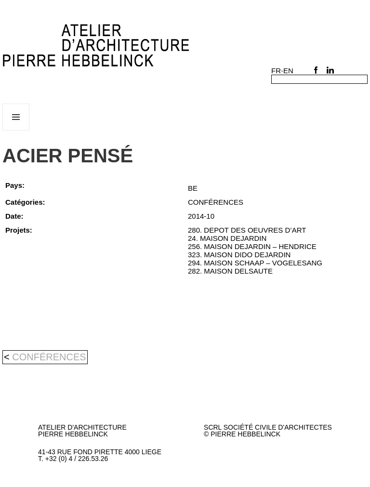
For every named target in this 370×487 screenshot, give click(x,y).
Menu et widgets (16, 130)
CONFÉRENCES (49, 357)
